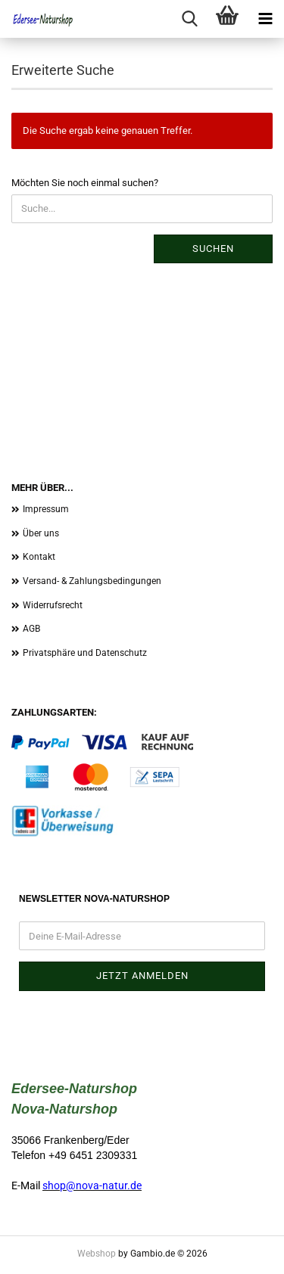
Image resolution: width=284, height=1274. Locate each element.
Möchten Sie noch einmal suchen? (84, 182)
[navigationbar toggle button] (265, 19)
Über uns (41, 533)
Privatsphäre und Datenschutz (85, 653)
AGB (31, 628)
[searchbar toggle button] (189, 19)
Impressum (46, 509)
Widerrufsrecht (53, 605)
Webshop (96, 1253)
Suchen (213, 248)
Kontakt (39, 557)
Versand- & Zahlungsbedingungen (92, 581)
